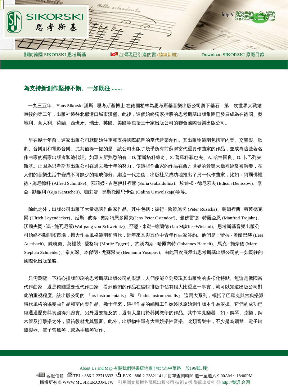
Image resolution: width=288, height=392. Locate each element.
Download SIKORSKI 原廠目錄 (233, 54)
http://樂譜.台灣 (236, 382)
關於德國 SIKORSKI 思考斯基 (55, 54)
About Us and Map (96, 368)
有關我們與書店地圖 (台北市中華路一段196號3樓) (161, 368)
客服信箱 (50, 375)
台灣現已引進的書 (137, 54)
